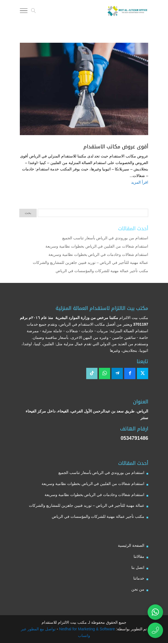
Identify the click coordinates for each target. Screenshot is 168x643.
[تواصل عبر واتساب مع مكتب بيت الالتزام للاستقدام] (155, 612)
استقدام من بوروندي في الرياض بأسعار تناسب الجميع (105, 238)
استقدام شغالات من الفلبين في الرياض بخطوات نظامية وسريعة (96, 246)
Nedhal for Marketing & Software (86, 629)
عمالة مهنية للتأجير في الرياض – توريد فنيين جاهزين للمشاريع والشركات (90, 262)
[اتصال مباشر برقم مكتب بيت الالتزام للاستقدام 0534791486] (155, 630)
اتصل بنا (137, 567)
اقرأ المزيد (139, 182)
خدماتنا (138, 578)
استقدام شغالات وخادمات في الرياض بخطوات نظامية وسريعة (98, 254)
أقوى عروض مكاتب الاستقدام (115, 146)
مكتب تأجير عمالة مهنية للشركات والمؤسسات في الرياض (102, 271)
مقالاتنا (139, 556)
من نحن (137, 589)
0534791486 (134, 438)
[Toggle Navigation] (24, 12)
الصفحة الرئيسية (131, 545)
